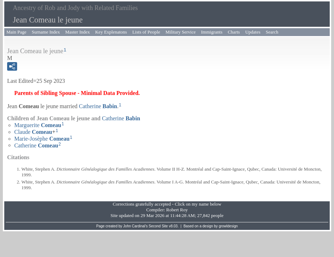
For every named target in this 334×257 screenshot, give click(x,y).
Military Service (180, 32)
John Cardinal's (135, 226)
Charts (234, 32)
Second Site (158, 226)
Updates (253, 32)
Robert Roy (176, 209)
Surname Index (46, 32)
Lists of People (146, 32)
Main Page (16, 32)
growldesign (228, 226)
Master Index (77, 32)
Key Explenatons (111, 32)
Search (272, 32)
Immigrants (211, 32)
